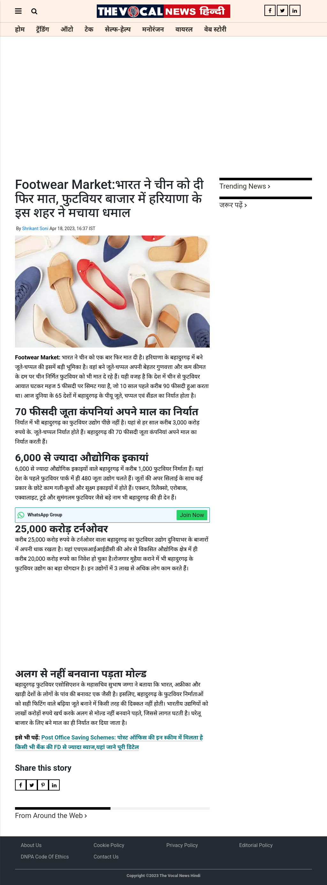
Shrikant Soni (35, 228)
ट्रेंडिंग (42, 29)
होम (20, 29)
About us (31, 845)
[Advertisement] (163, 118)
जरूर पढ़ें (231, 205)
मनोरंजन (153, 29)
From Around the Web (49, 816)
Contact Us (106, 857)
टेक (89, 29)
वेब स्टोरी (215, 29)
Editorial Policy (256, 845)
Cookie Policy (109, 845)
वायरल (184, 29)
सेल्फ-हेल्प (118, 29)
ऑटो (67, 29)
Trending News (242, 186)
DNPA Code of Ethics (45, 857)
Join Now (192, 515)
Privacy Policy (182, 845)
